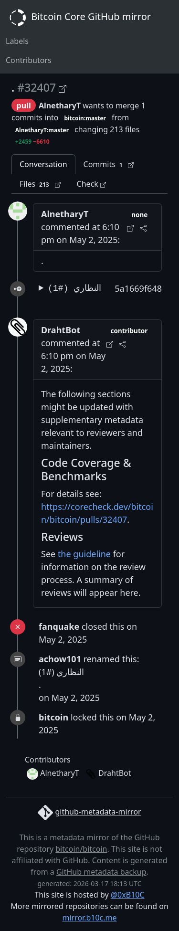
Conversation (43, 164)
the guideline (84, 554)
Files (40, 184)
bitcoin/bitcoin (81, 849)
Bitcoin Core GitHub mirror (78, 17)
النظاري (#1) (74, 288)
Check (91, 184)
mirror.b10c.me (89, 917)
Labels (17, 41)
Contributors (29, 60)
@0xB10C (128, 894)
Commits (109, 164)
